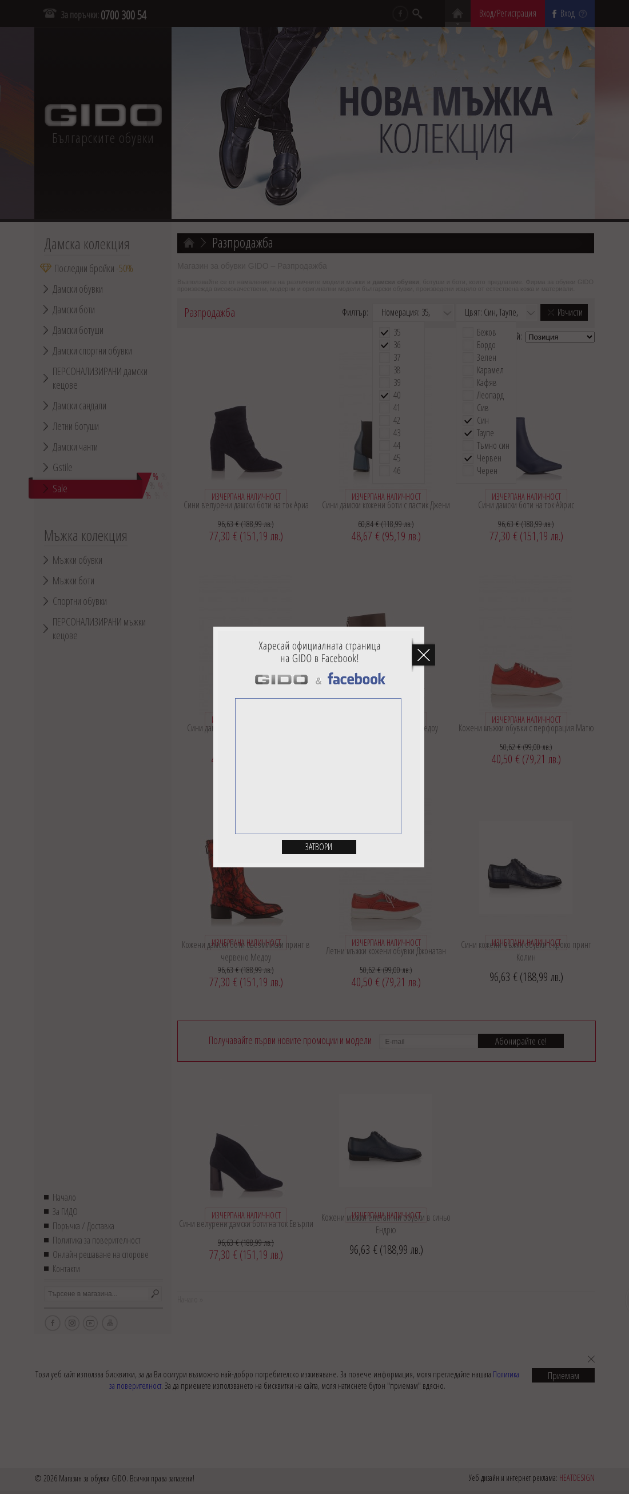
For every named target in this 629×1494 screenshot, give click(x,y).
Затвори (318, 846)
